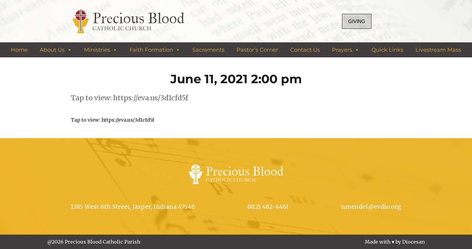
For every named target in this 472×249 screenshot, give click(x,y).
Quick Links (387, 50)
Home (19, 50)
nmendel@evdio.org (371, 206)
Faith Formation (154, 50)
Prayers (345, 50)
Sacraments (208, 50)
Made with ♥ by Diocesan (395, 242)
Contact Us (305, 50)
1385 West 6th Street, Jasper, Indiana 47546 (133, 206)
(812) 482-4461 (268, 206)
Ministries (100, 50)
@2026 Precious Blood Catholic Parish (93, 242)
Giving (356, 21)
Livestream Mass (438, 50)
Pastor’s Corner (257, 50)
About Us (56, 50)
